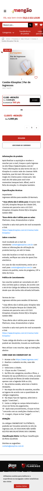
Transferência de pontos (25, 32)
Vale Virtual (25, 39)
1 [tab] (21, 79)
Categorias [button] (8, 32)
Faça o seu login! (31, 18)
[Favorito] (36, 78)
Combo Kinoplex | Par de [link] (10, 41)
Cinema (33, 39)
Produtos (15, 39)
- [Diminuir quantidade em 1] (26, 127)
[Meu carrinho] (36, 25)
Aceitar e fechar (21, 486)
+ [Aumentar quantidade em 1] (36, 127)
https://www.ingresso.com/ (27, 359)
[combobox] (15, 25)
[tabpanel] (21, 62)
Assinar (34, 100)
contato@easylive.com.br (22, 245)
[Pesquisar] (30, 25)
